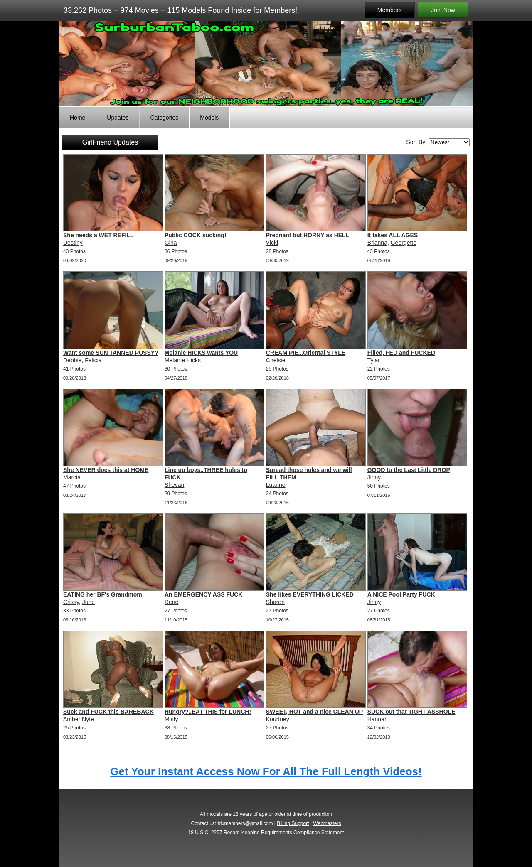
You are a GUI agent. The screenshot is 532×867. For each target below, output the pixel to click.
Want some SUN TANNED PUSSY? (110, 352)
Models (209, 117)
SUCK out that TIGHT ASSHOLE (411, 711)
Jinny (374, 477)
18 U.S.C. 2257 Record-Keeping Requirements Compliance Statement (266, 832)
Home (77, 117)
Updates (117, 117)
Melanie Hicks (183, 360)
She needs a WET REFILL (98, 235)
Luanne (276, 484)
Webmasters (327, 823)
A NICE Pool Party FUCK (401, 594)
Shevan (174, 484)
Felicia (93, 360)
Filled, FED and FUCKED (401, 352)
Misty (171, 719)
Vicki (272, 242)
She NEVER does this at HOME (105, 470)
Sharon (275, 602)
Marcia (72, 477)
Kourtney (277, 719)
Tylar (373, 360)
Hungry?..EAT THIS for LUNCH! (208, 711)
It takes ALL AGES (392, 235)
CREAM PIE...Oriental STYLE (305, 352)
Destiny (73, 242)
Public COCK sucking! (196, 235)
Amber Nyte (78, 719)
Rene (171, 602)
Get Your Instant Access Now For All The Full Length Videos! (265, 771)
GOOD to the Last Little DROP (408, 470)
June (88, 602)
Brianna (377, 242)
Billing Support (293, 823)
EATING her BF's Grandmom (102, 594)
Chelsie (276, 360)
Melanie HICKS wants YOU (201, 352)
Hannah (377, 719)
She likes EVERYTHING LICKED (310, 594)
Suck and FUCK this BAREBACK (108, 711)
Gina (171, 242)
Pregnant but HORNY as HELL (307, 235)
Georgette (403, 242)
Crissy (71, 602)
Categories (164, 117)
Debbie (72, 360)
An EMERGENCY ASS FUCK (203, 594)
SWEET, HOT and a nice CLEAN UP (314, 711)
